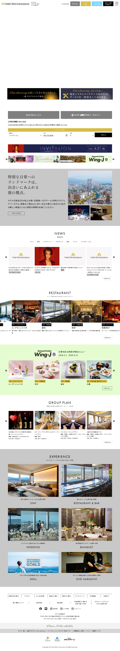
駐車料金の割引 (14, 596)
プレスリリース (79, 596)
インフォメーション (87, 241)
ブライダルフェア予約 (97, 3)
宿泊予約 (75, 4)
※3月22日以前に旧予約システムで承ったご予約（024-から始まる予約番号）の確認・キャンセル (37, 124)
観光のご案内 (66, 596)
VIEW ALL (107, 278)
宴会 (68, 241)
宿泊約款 (39, 603)
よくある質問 (40, 596)
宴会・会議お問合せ (108, 3)
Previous (7, 159)
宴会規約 (60, 603)
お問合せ (106, 596)
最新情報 (54, 609)
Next (113, 159)
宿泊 (37, 241)
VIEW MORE (16, 213)
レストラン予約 (86, 3)
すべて (30, 241)
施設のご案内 (53, 596)
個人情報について (18, 603)
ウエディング (59, 241)
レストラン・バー (47, 241)
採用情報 (93, 596)
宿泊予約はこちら (33, 115)
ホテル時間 (64, 609)
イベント (75, 241)
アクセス (27, 596)
